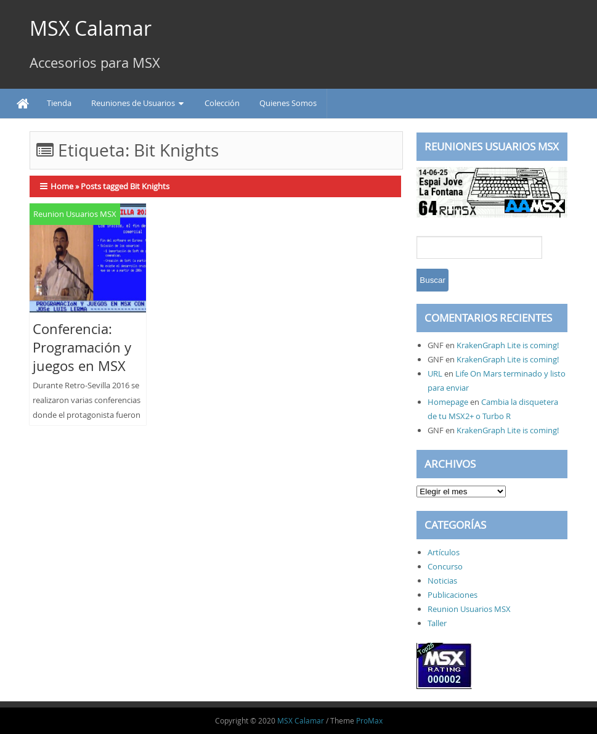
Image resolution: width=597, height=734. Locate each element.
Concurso (445, 566)
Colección (222, 102)
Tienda (59, 102)
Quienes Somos (288, 102)
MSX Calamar (91, 28)
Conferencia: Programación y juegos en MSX (82, 347)
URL (435, 373)
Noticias (442, 580)
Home (62, 186)
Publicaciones (452, 594)
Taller (437, 623)
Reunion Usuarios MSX (74, 213)
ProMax (369, 720)
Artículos (444, 552)
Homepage (448, 401)
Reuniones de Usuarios (133, 102)
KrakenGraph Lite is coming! (508, 345)
